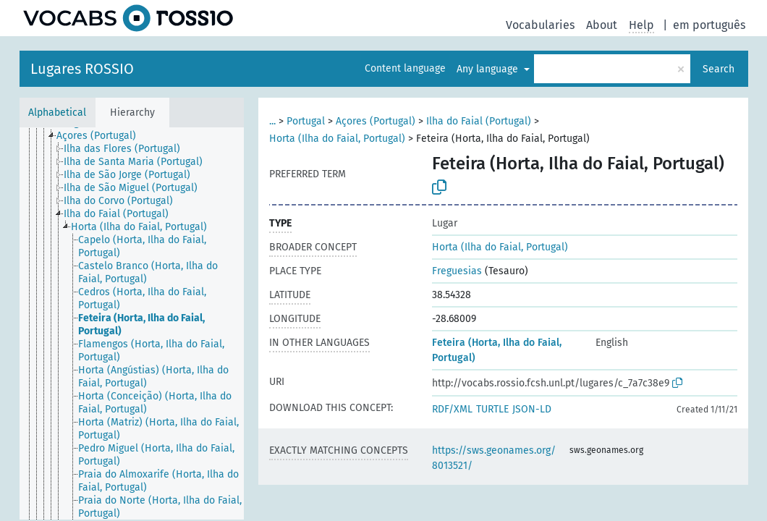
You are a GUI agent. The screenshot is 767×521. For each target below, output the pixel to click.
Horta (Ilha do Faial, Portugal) (337, 138)
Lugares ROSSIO (82, 68)
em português (709, 25)
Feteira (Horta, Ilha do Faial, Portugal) (497, 350)
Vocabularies (540, 25)
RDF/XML (452, 409)
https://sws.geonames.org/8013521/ (494, 458)
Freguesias (457, 271)
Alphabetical (57, 112)
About (601, 25)
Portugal (306, 121)
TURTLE (492, 409)
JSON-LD (531, 409)
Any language (489, 69)
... (272, 121)
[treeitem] (102, 136)
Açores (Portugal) (375, 121)
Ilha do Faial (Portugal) (478, 121)
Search (718, 69)
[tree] (132, 323)
